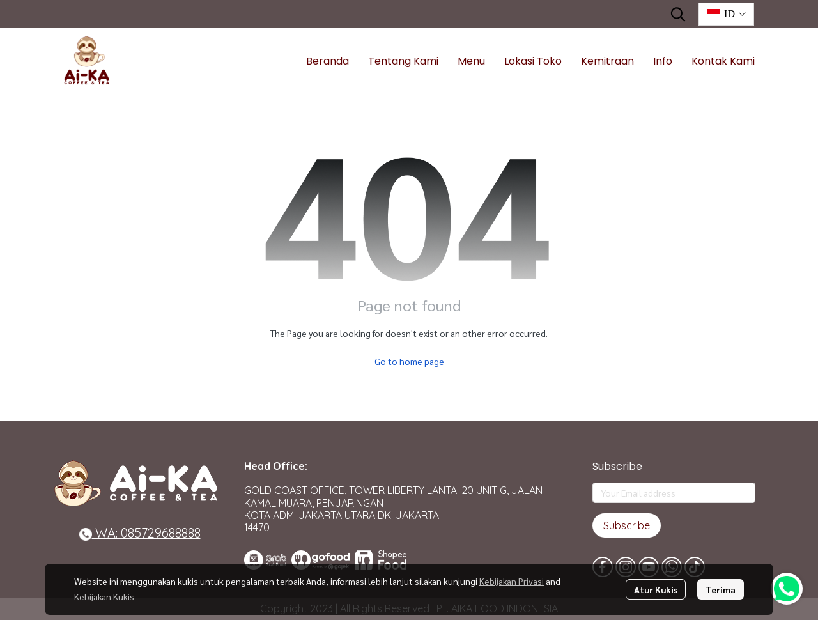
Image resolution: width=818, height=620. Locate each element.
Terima (721, 589)
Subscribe (626, 525)
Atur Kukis (655, 589)
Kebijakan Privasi (511, 581)
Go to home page (409, 361)
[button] (678, 14)
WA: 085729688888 (140, 533)
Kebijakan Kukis (104, 596)
